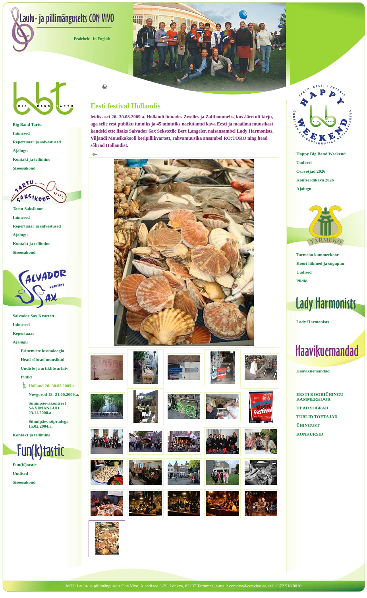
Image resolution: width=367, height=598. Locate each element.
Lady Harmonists (312, 321)
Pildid (26, 376)
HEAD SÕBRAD (312, 407)
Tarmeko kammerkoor (317, 254)
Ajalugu (20, 150)
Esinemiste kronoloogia (42, 350)
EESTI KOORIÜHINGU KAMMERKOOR (319, 396)
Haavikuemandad (313, 370)
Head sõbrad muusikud (42, 359)
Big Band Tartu (27, 124)
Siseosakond (24, 168)
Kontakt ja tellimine (31, 159)
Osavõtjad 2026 (310, 171)
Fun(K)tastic (25, 464)
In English (101, 39)
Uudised (20, 473)
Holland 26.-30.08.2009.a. (52, 385)
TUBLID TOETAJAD (317, 416)
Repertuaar (23, 333)
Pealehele (82, 39)
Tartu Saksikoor (28, 208)
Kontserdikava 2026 (315, 179)
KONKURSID (309, 434)
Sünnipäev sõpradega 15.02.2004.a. (49, 423)
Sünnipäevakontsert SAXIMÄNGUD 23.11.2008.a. (47, 408)
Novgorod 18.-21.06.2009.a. (54, 394)
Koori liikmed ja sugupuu (320, 263)
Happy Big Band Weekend (321, 153)
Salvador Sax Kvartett (33, 315)
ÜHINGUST (308, 425)
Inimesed (21, 133)
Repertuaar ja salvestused (37, 141)
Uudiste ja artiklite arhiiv (44, 368)
